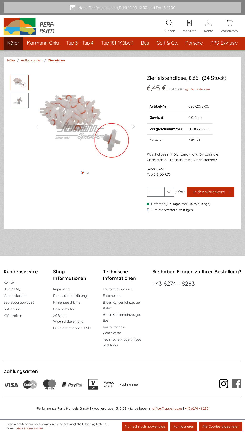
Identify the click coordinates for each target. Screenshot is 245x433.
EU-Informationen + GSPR (72, 328)
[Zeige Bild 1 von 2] (83, 178)
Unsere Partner (64, 309)
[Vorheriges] (36, 131)
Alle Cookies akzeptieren (220, 426)
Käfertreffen (13, 316)
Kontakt (9, 282)
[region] (74, 131)
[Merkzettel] (189, 29)
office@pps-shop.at (167, 409)
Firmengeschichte (66, 302)
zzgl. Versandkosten (196, 94)
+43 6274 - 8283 (173, 283)
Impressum (61, 289)
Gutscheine (12, 309)
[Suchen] (169, 29)
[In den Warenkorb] (210, 197)
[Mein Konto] (208, 29)
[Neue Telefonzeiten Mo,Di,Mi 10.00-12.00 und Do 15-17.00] (122, 7)
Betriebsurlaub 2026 (19, 302)
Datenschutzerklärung (70, 296)
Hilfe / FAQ (12, 289)
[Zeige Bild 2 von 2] (88, 178)
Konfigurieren (183, 426)
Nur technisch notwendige (145, 426)
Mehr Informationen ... (30, 428)
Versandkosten (15, 296)
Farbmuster (112, 296)
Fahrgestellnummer (118, 289)
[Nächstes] (133, 131)
